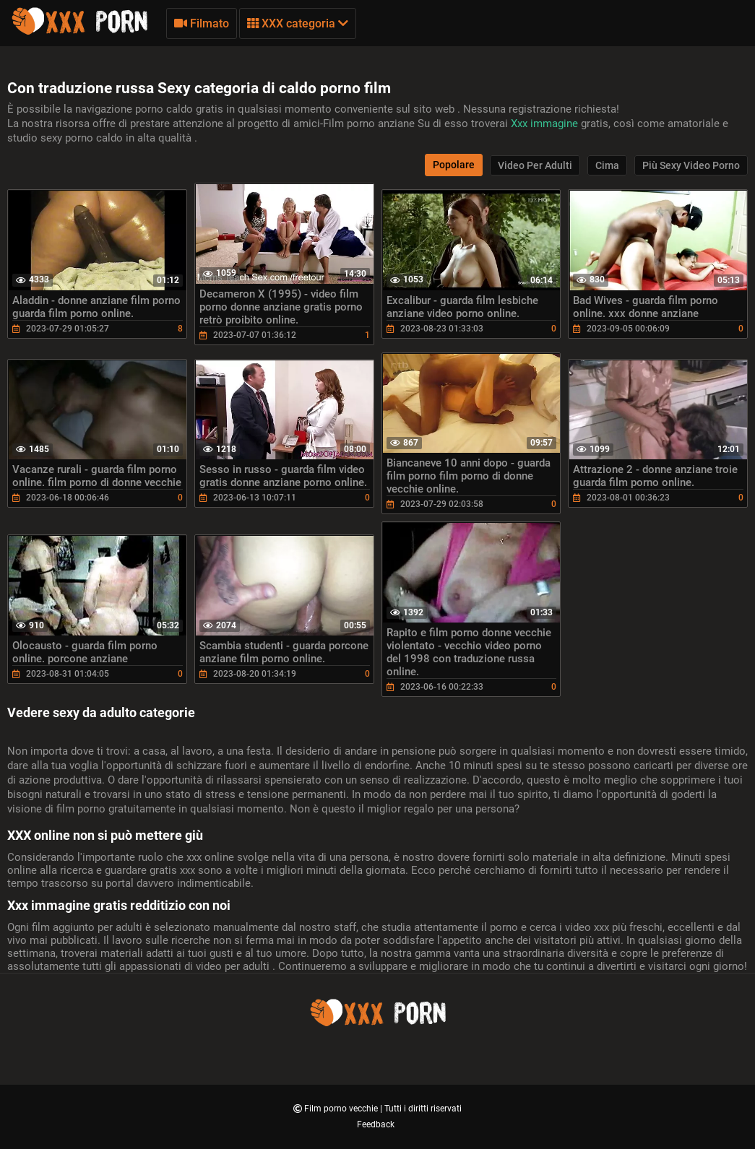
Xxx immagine (546, 123)
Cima (607, 165)
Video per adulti (535, 165)
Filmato (201, 23)
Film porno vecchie (342, 1109)
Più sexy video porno (691, 165)
